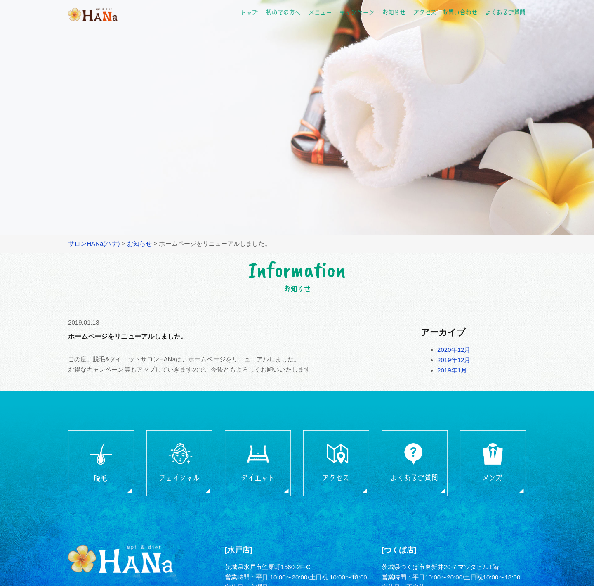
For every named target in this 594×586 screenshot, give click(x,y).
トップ (249, 12)
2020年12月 (454, 349)
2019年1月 (452, 370)
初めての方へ (283, 12)
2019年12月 (454, 359)
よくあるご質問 (505, 12)
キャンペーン (356, 12)
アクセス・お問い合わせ (445, 12)
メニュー (320, 12)
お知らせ (393, 12)
